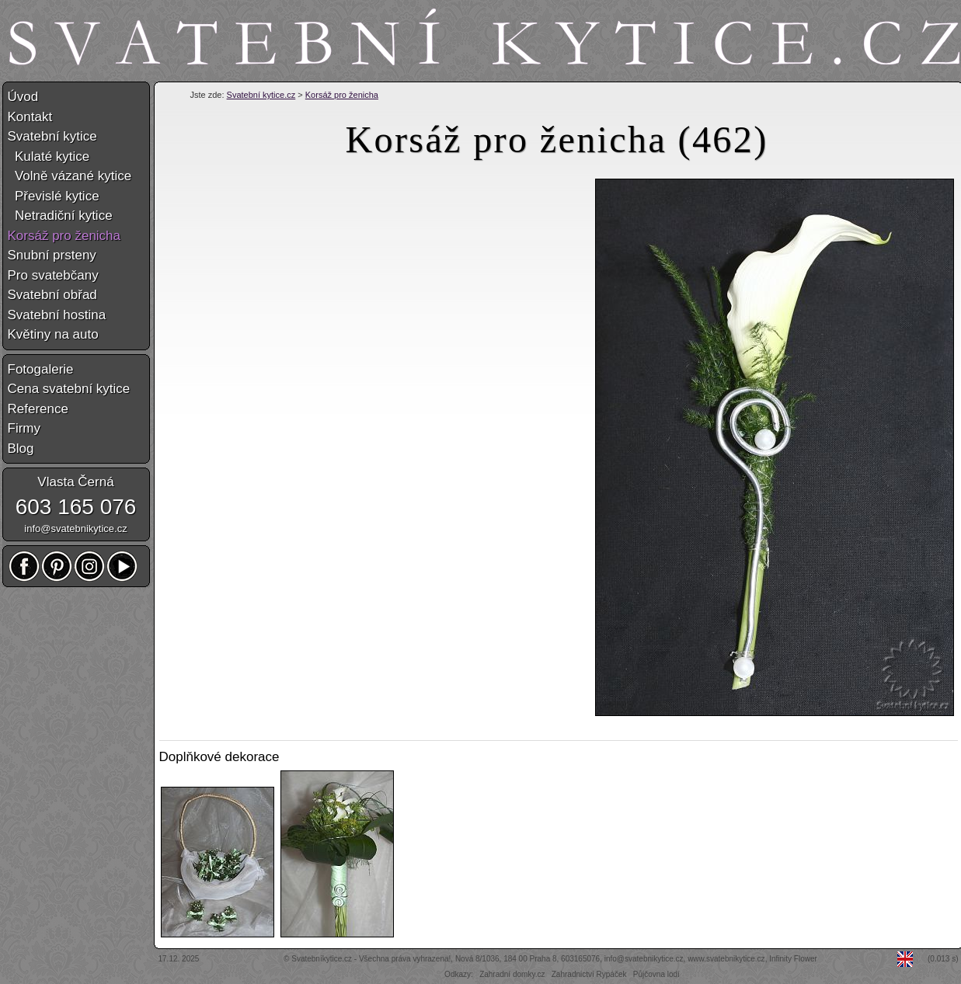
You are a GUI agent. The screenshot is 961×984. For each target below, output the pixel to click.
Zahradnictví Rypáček (589, 974)
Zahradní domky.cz (512, 974)
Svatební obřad (52, 294)
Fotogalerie (41, 369)
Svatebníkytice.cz (321, 958)
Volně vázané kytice (70, 176)
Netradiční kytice (60, 215)
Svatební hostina (57, 315)
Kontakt (30, 117)
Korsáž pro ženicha (341, 94)
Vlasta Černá (75, 482)
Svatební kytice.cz (261, 94)
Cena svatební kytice (69, 388)
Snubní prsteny (52, 255)
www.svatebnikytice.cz (726, 958)
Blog (21, 448)
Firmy (24, 428)
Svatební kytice (52, 136)
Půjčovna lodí (656, 974)
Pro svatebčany (53, 275)
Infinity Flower (793, 958)
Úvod (23, 96)
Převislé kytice (53, 196)
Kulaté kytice (49, 156)
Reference (38, 409)
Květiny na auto (53, 334)
